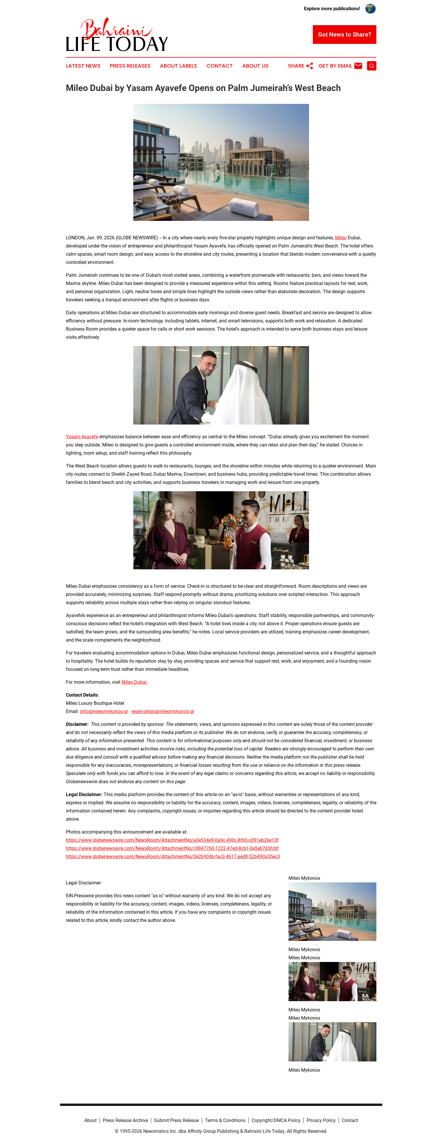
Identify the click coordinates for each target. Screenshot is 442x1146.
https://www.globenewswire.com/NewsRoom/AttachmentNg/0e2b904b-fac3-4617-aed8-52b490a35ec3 (173, 856)
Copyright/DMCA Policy (276, 1120)
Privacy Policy (321, 1120)
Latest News (83, 66)
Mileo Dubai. (135, 682)
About (90, 1120)
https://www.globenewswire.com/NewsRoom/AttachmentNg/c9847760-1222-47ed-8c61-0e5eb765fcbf (172, 848)
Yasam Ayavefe (82, 436)
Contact (220, 66)
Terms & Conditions (225, 1120)
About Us (255, 66)
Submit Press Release (176, 1120)
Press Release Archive (125, 1120)
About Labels (178, 66)
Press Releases (130, 66)
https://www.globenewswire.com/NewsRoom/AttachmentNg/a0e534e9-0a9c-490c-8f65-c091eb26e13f (172, 840)
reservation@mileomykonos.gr (163, 711)
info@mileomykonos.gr (104, 711)
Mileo (341, 237)
